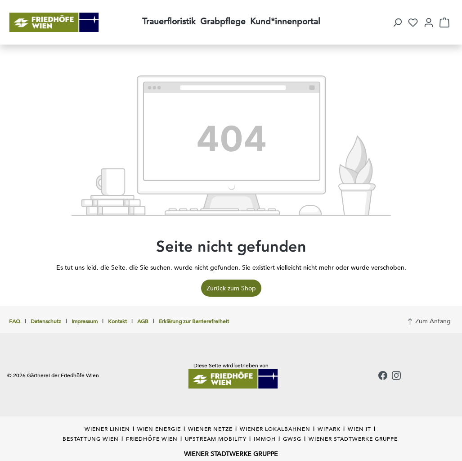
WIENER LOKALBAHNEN (275, 428)
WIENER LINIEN (107, 428)
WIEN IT (359, 428)
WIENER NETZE (210, 428)
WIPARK (329, 428)
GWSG (292, 438)
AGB (142, 321)
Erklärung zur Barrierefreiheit (194, 321)
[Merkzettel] (413, 22)
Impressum (85, 321)
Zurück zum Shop (231, 288)
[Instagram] (396, 376)
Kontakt (117, 321)
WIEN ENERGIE (159, 428)
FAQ (14, 321)
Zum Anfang (429, 320)
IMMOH (265, 438)
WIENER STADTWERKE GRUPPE (353, 438)
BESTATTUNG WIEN (91, 438)
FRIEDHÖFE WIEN (152, 438)
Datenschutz (46, 321)
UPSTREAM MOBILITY (216, 438)
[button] (397, 22)
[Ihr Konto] (429, 22)
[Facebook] (382, 376)
